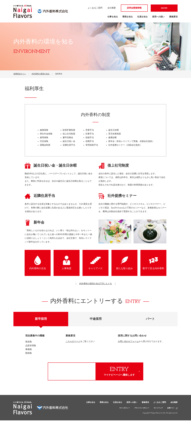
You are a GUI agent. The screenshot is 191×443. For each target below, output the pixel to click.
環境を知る (127, 17)
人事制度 (66, 268)
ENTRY (164, 8)
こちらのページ (73, 341)
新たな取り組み (124, 268)
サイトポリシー (124, 408)
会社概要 (111, 8)
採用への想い (158, 17)
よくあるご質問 (95, 8)
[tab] (40, 319)
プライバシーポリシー (141, 408)
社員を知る (142, 17)
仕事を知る (112, 17)
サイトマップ (158, 408)
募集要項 (173, 17)
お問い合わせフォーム (128, 341)
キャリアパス (95, 268)
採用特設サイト (19, 74)
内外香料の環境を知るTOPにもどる (95, 284)
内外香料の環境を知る (41, 74)
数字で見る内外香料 (153, 268)
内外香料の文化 (37, 268)
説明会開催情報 (134, 8)
